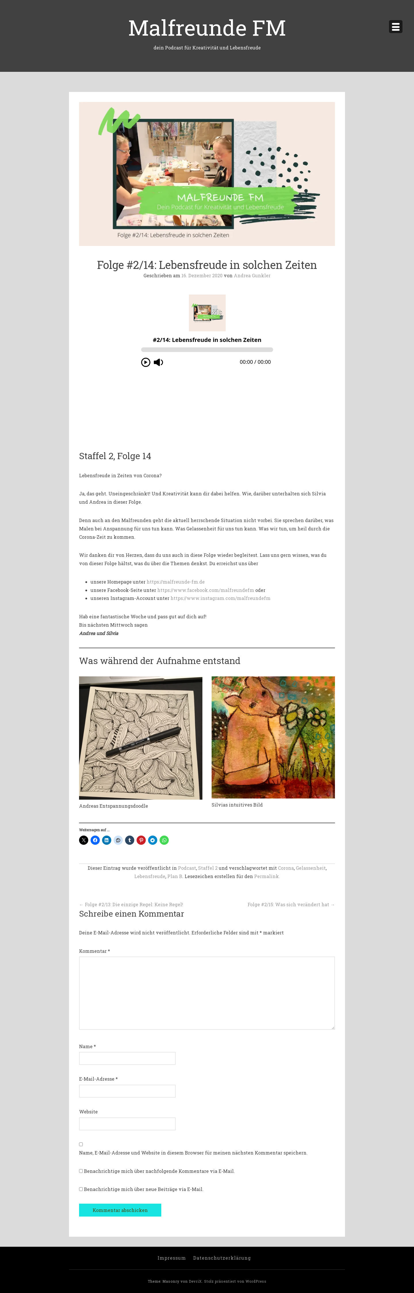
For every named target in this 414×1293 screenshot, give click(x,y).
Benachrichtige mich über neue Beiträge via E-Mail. (144, 1189)
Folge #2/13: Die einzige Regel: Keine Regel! (131, 904)
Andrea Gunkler (252, 275)
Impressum (172, 1258)
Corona (286, 868)
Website (88, 1112)
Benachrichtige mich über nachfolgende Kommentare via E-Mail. (159, 1171)
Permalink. (267, 876)
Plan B (174, 876)
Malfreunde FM (207, 27)
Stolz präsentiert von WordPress (235, 1281)
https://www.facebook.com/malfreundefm (205, 590)
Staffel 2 (208, 868)
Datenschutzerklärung (222, 1258)
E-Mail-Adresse (98, 1079)
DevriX (195, 1281)
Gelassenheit (311, 868)
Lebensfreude (149, 876)
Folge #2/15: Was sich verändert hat (291, 904)
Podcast (187, 868)
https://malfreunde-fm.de (176, 582)
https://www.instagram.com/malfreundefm (220, 598)
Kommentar (94, 951)
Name (87, 1046)
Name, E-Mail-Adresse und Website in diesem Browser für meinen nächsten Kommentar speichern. (193, 1153)
